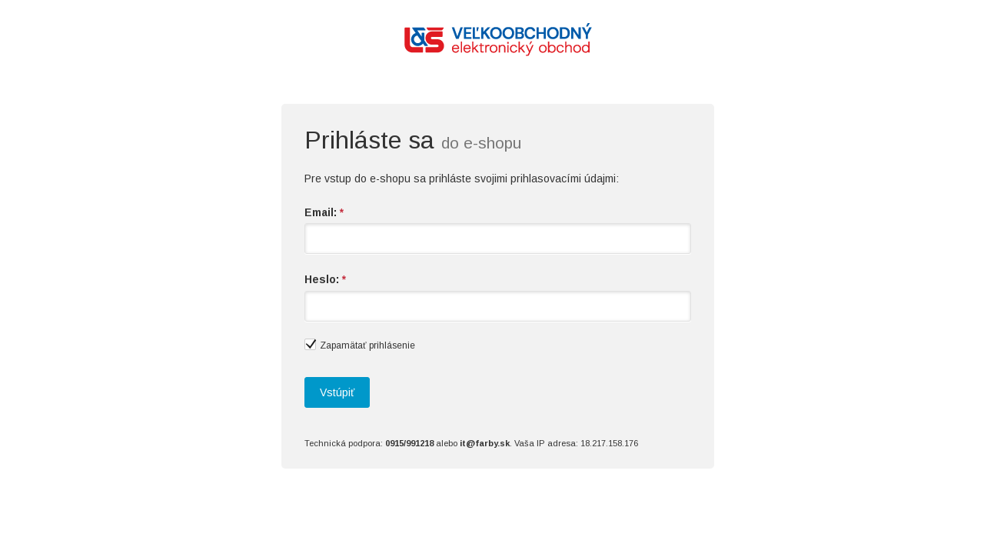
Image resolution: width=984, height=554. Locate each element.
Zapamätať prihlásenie (359, 345)
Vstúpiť (337, 392)
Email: (324, 212)
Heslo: (325, 279)
